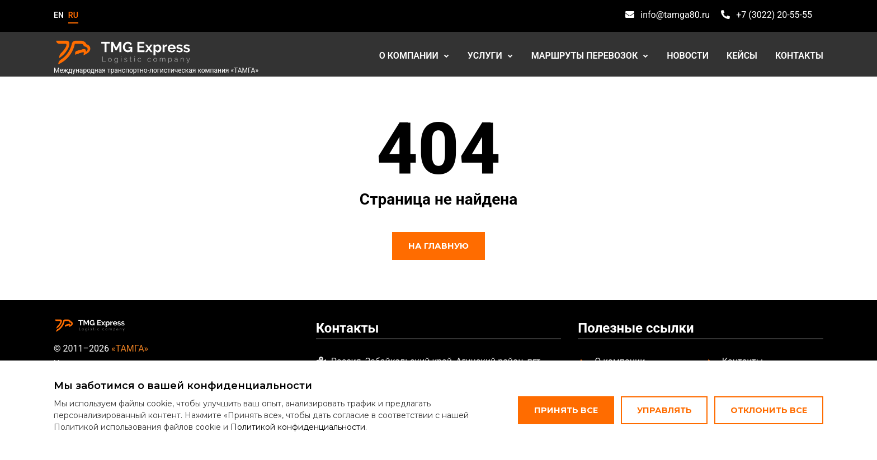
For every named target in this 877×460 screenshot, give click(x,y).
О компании (408, 55)
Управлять (664, 410)
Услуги (485, 55)
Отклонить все (768, 410)
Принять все (566, 410)
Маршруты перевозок (584, 55)
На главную (438, 246)
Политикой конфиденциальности (297, 427)
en (59, 15)
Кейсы (742, 55)
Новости (688, 55)
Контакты (799, 55)
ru (73, 15)
